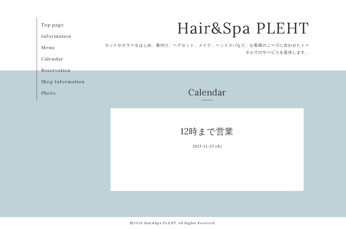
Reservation (55, 70)
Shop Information (63, 81)
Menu (48, 47)
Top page (52, 25)
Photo (48, 93)
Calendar (52, 59)
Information (56, 36)
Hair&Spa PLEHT (243, 28)
